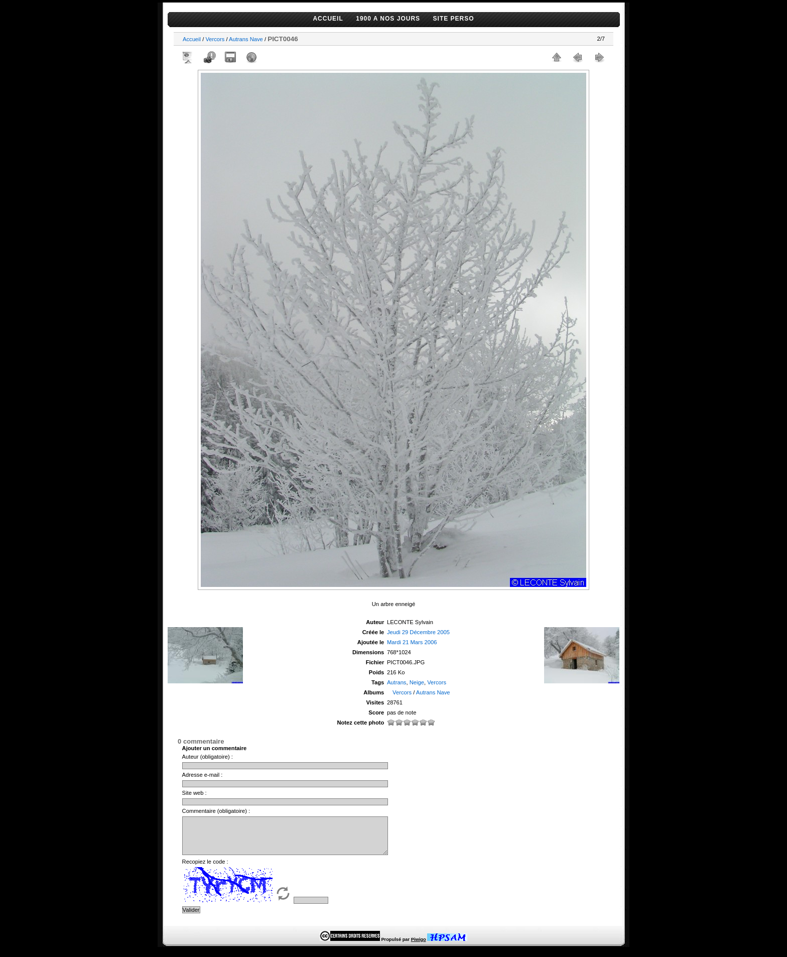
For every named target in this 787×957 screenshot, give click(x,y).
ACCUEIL (328, 18)
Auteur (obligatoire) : (207, 757)
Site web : (194, 793)
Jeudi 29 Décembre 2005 (418, 632)
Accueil (192, 39)
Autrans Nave (246, 39)
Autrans (397, 682)
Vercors (214, 39)
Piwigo (418, 946)
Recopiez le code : (205, 869)
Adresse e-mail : (202, 775)
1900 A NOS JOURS (388, 18)
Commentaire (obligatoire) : (216, 811)
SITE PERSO (453, 18)
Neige (417, 682)
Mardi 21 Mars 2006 (412, 642)
